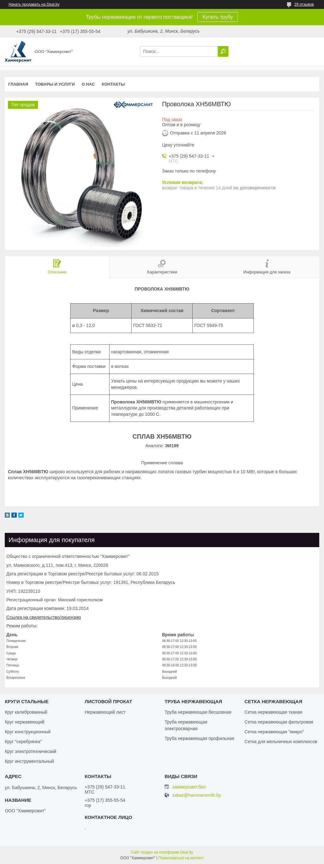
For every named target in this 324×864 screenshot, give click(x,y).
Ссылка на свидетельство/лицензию (43, 617)
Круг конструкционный (28, 731)
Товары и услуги (55, 84)
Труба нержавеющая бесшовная (198, 712)
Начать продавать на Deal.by (34, 4)
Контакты (113, 84)
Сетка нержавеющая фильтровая (279, 721)
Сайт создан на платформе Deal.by (162, 852)
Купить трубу (217, 17)
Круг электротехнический (30, 751)
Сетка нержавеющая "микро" (274, 731)
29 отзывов (304, 4)
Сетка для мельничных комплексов (281, 741)
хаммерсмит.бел (189, 786)
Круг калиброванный (26, 712)
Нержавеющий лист (105, 712)
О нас (88, 84)
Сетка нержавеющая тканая (273, 712)
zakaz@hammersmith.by (196, 795)
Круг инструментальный (29, 761)
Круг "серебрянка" (23, 741)
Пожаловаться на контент (181, 858)
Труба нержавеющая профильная (199, 738)
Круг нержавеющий (24, 721)
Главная (18, 84)
